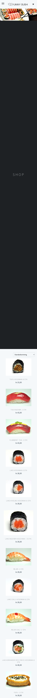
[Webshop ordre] (24, 355)
